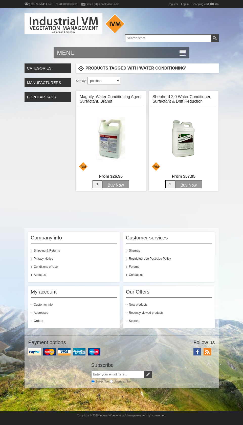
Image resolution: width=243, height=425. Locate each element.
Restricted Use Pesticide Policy (150, 258)
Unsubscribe (122, 381)
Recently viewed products (146, 313)
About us (40, 275)
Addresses (41, 313)
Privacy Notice (43, 258)
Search (134, 321)
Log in (185, 4)
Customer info (43, 304)
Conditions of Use (46, 267)
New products (138, 304)
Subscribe (102, 381)
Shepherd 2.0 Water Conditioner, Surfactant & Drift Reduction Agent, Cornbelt (181, 99)
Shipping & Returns (47, 250)
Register (173, 4)
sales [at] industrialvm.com (102, 4)
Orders (38, 321)
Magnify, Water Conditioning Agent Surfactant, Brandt (111, 99)
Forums (134, 267)
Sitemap (134, 250)
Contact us (136, 275)
